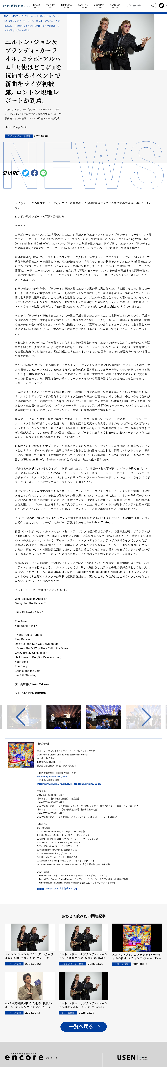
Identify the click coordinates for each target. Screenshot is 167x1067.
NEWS (15, 16)
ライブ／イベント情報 (32, 16)
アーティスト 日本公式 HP (58, 888)
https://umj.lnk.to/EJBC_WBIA (52, 776)
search (153, 5)
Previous (24, 717)
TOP (6, 16)
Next (142, 717)
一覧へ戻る (81, 1027)
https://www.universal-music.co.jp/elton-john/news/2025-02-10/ (69, 784)
